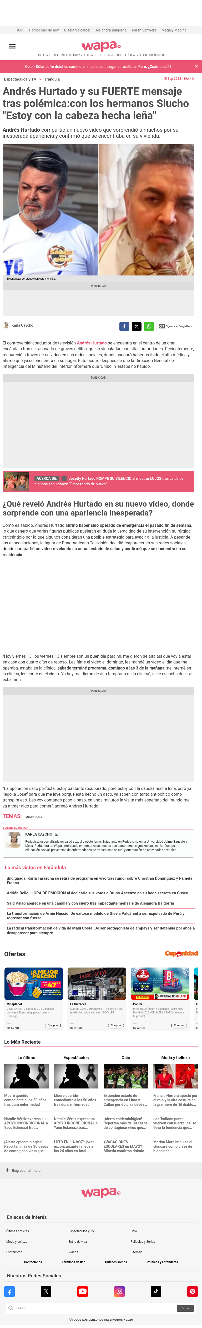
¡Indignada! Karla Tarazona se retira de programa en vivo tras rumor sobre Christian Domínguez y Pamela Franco (99, 880)
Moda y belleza (16, 1242)
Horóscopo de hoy (44, 30)
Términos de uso (73, 1262)
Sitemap (136, 1252)
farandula (34, 817)
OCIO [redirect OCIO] (118, 55)
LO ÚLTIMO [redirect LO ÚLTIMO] (44, 55)
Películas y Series (142, 1242)
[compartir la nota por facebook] (124, 326)
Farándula (51, 79)
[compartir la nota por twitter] (137, 326)
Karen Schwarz (144, 30)
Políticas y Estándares (162, 1262)
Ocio (133, 1231)
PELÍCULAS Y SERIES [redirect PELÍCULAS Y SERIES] (135, 55)
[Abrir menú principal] (12, 46)
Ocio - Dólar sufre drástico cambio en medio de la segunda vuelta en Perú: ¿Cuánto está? (98, 67)
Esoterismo (14, 1252)
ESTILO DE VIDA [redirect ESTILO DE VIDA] (104, 55)
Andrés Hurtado (92, 343)
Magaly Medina (173, 30)
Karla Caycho (22, 325)
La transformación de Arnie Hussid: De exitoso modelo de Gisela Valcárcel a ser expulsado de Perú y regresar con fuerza (96, 915)
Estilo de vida (77, 1242)
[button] (196, 66)
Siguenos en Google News (175, 326)
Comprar (53, 1025)
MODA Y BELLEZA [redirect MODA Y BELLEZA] (83, 55)
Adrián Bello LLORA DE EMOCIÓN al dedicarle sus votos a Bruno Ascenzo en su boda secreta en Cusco (97, 893)
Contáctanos (33, 1262)
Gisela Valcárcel (77, 30)
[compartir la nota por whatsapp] (149, 326)
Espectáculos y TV (20, 79)
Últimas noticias (17, 1231)
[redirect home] (101, 50)
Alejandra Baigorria (111, 30)
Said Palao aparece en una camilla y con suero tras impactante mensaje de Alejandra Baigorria (90, 903)
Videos (73, 1252)
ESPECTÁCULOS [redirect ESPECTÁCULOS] (62, 55)
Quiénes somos (116, 1262)
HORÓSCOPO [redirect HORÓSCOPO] (156, 55)
